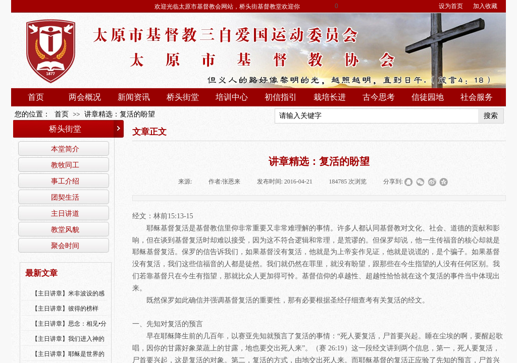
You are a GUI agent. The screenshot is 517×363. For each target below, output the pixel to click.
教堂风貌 (65, 229)
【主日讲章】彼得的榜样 (65, 308)
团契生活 (65, 197)
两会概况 (85, 97)
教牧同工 (65, 165)
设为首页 (451, 6)
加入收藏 (485, 6)
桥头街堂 (183, 97)
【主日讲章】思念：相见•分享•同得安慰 (69, 330)
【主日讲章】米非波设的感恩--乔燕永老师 (68, 300)
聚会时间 (65, 245)
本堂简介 (65, 149)
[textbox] (376, 116)
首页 (36, 97)
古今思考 (379, 97)
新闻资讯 (134, 97)
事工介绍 (65, 181)
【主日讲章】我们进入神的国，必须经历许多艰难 (68, 345)
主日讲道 (65, 213)
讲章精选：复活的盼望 (119, 114)
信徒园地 (427, 97)
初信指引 (281, 97)
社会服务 (476, 97)
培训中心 (232, 97)
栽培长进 (330, 97)
